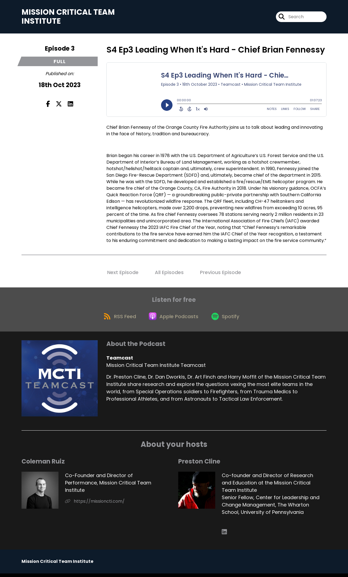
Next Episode (122, 273)
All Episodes (169, 273)
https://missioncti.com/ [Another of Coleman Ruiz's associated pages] (95, 505)
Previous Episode (220, 273)
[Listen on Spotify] (227, 319)
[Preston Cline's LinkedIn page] (224, 535)
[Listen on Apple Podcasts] (174, 319)
